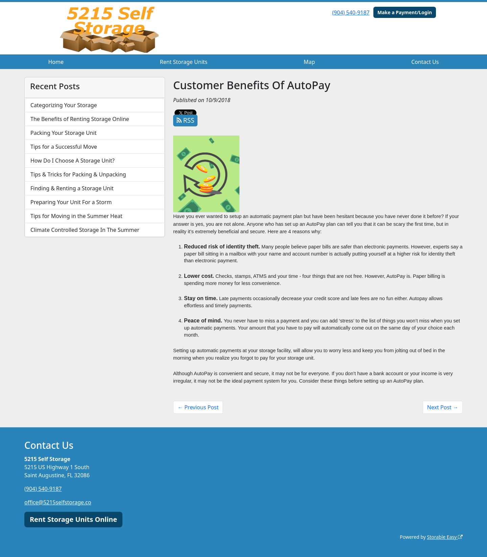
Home (56, 62)
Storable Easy (445, 537)
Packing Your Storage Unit (63, 133)
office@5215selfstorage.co (57, 502)
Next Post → (442, 407)
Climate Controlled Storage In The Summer (84, 230)
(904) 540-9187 (350, 12)
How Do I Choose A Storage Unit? (72, 160)
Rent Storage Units (183, 62)
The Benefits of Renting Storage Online (79, 119)
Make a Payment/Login (404, 12)
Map (309, 62)
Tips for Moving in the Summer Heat (76, 216)
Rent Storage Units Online (73, 519)
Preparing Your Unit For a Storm (71, 202)
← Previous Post (198, 407)
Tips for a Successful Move (63, 146)
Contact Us (425, 62)
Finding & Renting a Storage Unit (72, 188)
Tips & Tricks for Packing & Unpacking (78, 174)
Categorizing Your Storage (63, 105)
